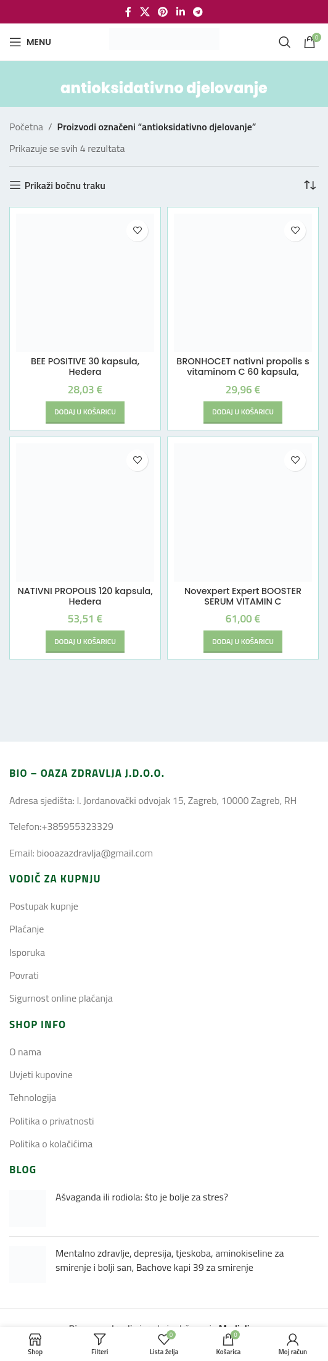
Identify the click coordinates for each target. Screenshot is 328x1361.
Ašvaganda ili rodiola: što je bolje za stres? (141, 1196)
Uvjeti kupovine (41, 1074)
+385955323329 (77, 826)
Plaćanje (26, 929)
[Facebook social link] (128, 11)
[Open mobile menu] (30, 42)
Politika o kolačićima (50, 1143)
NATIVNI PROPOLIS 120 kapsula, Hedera (84, 596)
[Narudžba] (309, 185)
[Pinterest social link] (163, 11)
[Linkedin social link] (180, 11)
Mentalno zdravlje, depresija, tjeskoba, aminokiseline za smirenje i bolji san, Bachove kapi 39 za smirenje (169, 1260)
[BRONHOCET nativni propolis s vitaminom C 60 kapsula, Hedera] (243, 283)
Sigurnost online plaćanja (61, 998)
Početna (26, 126)
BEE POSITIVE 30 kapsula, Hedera (85, 366)
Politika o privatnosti (51, 1121)
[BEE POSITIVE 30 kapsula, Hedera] (85, 283)
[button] (85, 412)
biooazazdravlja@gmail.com (94, 852)
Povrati (24, 975)
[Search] (285, 42)
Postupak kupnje (43, 906)
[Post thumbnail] (27, 1208)
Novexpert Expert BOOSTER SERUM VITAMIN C (242, 596)
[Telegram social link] (198, 11)
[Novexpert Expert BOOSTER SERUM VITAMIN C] (243, 512)
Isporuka (27, 952)
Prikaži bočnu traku (65, 185)
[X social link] (145, 11)
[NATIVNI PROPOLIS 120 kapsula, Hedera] (85, 512)
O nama (25, 1051)
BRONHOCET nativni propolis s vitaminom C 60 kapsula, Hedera (242, 372)
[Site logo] (164, 40)
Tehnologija (32, 1097)
